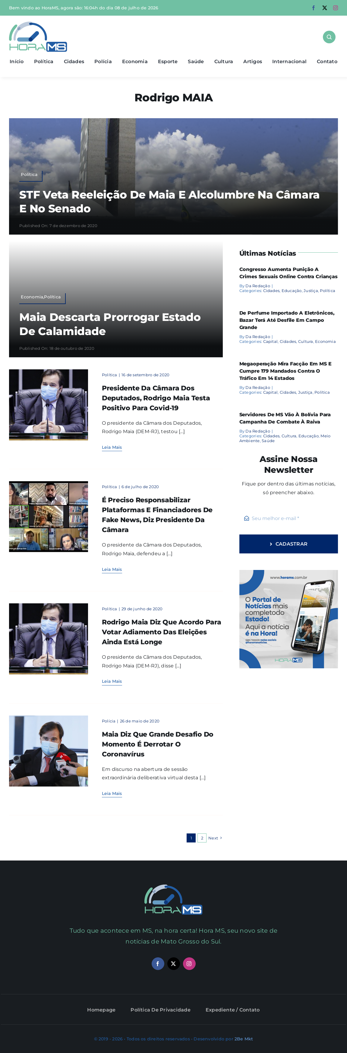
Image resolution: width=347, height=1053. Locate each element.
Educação (292, 290)
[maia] (48, 718)
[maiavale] (48, 483)
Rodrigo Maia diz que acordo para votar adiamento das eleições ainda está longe (161, 632)
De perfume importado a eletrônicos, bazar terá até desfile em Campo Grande (287, 320)
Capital (270, 341)
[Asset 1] (38, 24)
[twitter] (324, 7)
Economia (325, 341)
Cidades (271, 290)
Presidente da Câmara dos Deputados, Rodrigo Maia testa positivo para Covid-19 (156, 398)
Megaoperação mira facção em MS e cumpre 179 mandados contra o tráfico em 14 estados (285, 371)
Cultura (305, 341)
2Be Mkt (244, 1039)
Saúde (268, 440)
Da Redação (257, 285)
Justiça (311, 290)
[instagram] (335, 7)
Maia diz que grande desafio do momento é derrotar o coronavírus (157, 744)
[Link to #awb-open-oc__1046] (329, 37)
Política (109, 374)
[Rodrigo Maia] (48, 371)
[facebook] (313, 7)
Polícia (109, 721)
